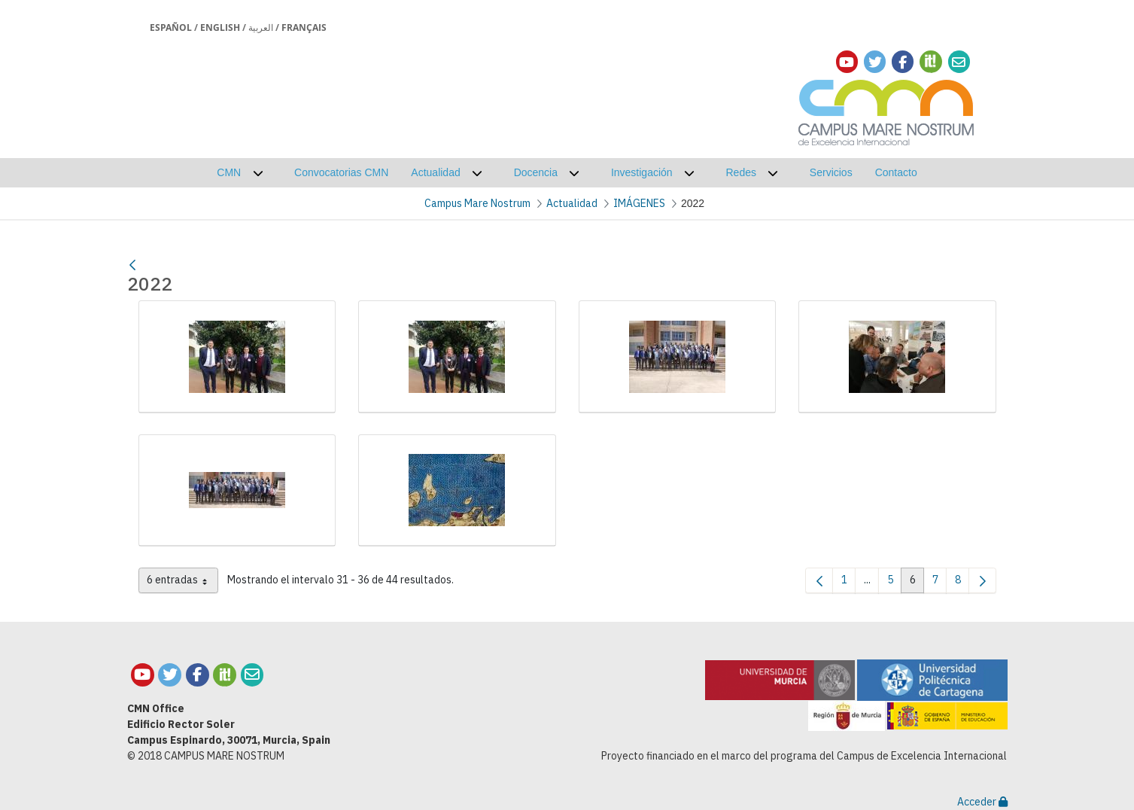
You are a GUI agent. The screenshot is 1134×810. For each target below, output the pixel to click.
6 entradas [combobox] (182, 582)
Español (171, 27)
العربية (260, 27)
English (220, 27)
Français (304, 27)
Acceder (982, 801)
